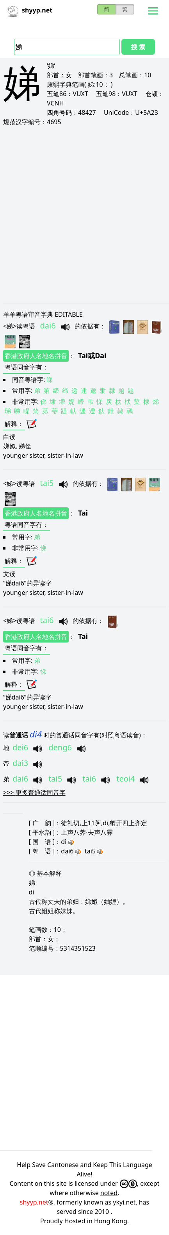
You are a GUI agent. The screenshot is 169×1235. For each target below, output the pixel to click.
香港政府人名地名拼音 (36, 356)
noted (108, 1193)
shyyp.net (34, 1202)
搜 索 (138, 47)
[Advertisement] (84, 214)
